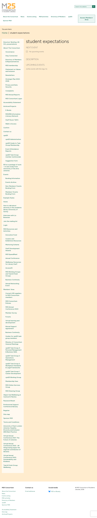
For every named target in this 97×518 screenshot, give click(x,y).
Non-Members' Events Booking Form (13, 187)
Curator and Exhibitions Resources (13, 240)
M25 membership (11, 65)
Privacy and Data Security (11, 86)
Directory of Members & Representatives (13, 60)
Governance (9, 52)
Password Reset (9, 401)
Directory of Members (58, 16)
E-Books (8, 110)
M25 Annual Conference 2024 (11, 308)
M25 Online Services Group (12, 386)
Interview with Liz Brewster (9, 216)
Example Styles (8, 198)
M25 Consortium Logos (13, 98)
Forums (8, 317)
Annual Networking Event (12, 284)
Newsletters (9, 75)
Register (6, 410)
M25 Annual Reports (12, 95)
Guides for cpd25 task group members (13, 337)
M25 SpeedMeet (11, 254)
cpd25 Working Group (13, 377)
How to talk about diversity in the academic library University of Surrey (12, 208)
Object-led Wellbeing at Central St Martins (12, 396)
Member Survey (11, 313)
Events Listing (31, 16)
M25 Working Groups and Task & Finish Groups (12, 274)
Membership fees (11, 381)
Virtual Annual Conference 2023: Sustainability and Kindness (9, 458)
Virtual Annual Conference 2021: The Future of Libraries (11, 438)
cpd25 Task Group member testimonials (13, 156)
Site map (6, 414)
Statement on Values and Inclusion (13, 70)
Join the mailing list (10, 221)
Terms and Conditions (11, 422)
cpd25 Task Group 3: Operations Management (12, 358)
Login (5, 225)
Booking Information (12, 178)
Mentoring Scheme (12, 245)
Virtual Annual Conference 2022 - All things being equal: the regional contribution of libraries (12, 447)
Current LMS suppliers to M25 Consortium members (13, 295)
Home (5, 202)
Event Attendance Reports (12, 150)
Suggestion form (11, 161)
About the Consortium (10, 16)
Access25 (8, 268)
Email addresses (30, 491)
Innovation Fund (11, 235)
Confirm (6, 128)
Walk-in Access (10, 124)
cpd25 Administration (13, 139)
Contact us (7, 131)
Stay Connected (11, 56)
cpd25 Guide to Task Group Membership (12, 144)
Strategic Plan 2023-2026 (12, 80)
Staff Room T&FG (11, 120)
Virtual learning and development (12, 322)
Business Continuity (12, 280)
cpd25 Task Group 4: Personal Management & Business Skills (13, 350)
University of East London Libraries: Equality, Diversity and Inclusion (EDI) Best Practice (12, 429)
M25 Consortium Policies (11, 302)
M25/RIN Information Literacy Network (12, 115)
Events (5, 174)
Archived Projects (9, 106)
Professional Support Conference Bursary (11, 405)
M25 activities (43, 16)
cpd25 (70, 16)
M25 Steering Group (12, 391)
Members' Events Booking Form (11, 193)
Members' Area (8, 289)
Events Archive (10, 182)
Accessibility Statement (12, 102)
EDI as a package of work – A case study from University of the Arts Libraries (12, 168)
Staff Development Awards (12, 249)
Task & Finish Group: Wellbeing (10, 466)
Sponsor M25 (7, 20)
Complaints (9, 91)
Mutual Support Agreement (11, 327)
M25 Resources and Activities (10, 230)
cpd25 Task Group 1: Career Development (13, 372)
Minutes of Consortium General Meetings (13, 343)
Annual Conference (12, 258)
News (22, 16)
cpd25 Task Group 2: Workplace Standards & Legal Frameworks (13, 366)
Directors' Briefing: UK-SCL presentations (11, 43)
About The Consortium (11, 48)
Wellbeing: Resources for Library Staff (13, 263)
